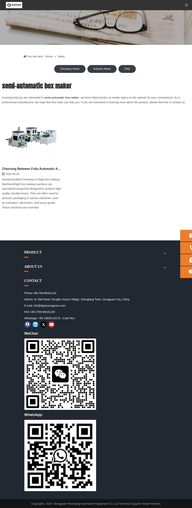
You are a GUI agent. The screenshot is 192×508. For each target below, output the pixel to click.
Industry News (102, 68)
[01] (60, 374)
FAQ (127, 68)
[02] (60, 455)
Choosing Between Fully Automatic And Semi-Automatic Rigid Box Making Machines (32, 168)
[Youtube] (51, 324)
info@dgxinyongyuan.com (49, 305)
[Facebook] (27, 324)
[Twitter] (43, 324)
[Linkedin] (35, 324)
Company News (70, 68)
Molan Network (151, 503)
